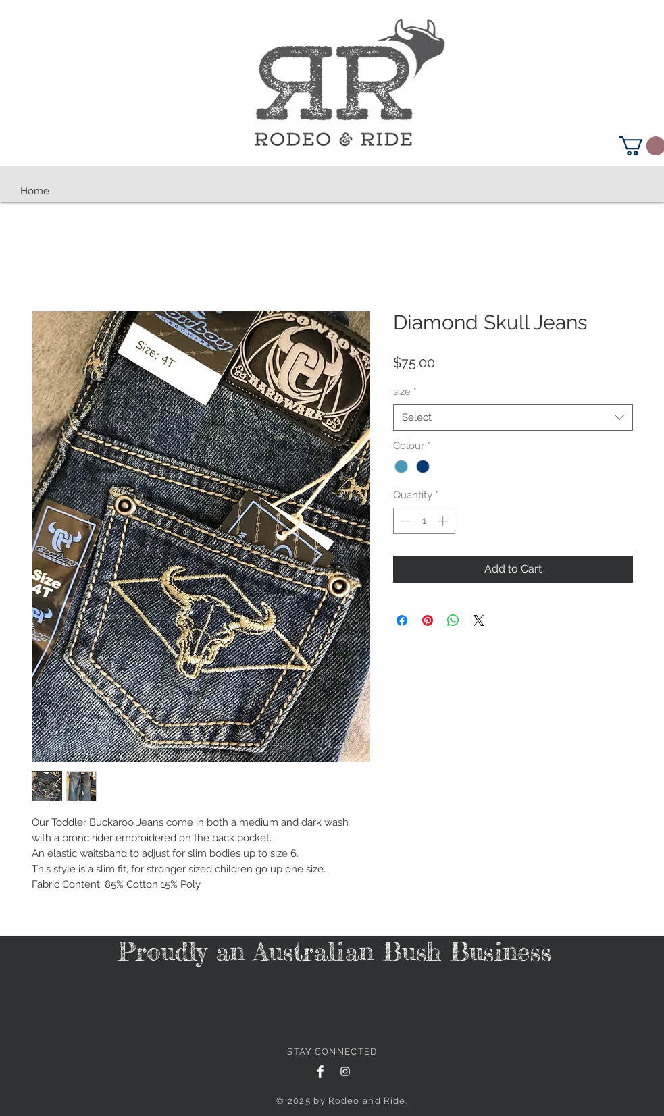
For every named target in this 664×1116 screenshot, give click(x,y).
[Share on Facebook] (402, 620)
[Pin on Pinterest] (427, 620)
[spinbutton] (424, 520)
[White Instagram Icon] (345, 1071)
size (405, 392)
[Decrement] (404, 520)
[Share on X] (479, 620)
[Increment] (444, 520)
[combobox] (513, 417)
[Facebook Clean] (320, 1071)
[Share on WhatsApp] (453, 620)
